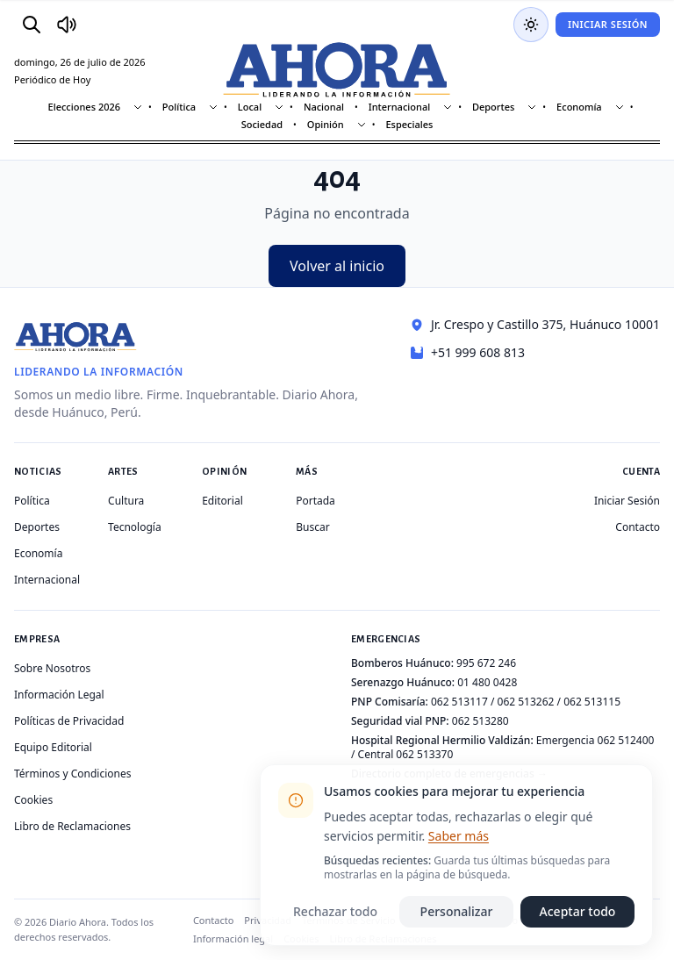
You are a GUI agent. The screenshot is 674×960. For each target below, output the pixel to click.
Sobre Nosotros (52, 668)
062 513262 (526, 701)
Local (250, 106)
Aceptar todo (578, 911)
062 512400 (626, 740)
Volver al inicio (337, 266)
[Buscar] (31, 24)
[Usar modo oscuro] (531, 24)
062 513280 (480, 720)
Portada (315, 500)
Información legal (233, 938)
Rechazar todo (335, 911)
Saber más (458, 835)
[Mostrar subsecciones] (138, 107)
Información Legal (59, 694)
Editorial (222, 500)
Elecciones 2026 (84, 106)
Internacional (399, 106)
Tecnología (134, 526)
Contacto (637, 526)
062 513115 (591, 701)
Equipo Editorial (53, 747)
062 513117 (459, 701)
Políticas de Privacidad (69, 720)
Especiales (409, 124)
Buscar (312, 526)
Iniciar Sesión (608, 24)
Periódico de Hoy (52, 79)
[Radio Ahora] (66, 24)
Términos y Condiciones (72, 773)
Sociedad (262, 124)
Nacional (324, 106)
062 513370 (424, 754)
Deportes (493, 106)
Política (179, 106)
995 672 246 (486, 663)
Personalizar (456, 911)
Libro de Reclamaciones (72, 826)
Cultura (126, 500)
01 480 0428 (487, 682)
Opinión (325, 124)
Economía (579, 106)
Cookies (33, 799)
